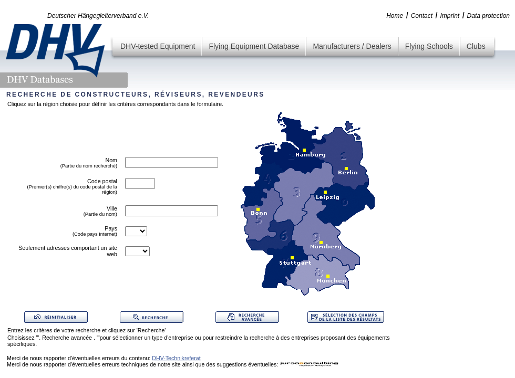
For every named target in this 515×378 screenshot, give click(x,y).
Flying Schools (429, 46)
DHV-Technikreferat (176, 358)
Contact (421, 15)
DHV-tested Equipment (157, 46)
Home (394, 15)
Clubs (476, 46)
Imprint (449, 15)
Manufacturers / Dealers (352, 46)
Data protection (488, 15)
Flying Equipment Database (254, 46)
